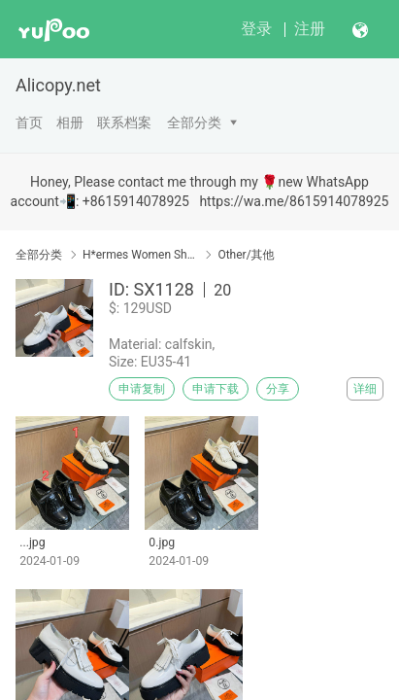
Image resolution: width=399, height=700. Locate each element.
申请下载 (215, 389)
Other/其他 (245, 255)
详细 (365, 389)
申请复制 (141, 389)
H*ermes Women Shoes (140, 255)
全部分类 (194, 122)
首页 (29, 122)
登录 (256, 28)
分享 (277, 389)
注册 (309, 28)
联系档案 (124, 122)
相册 (69, 122)
